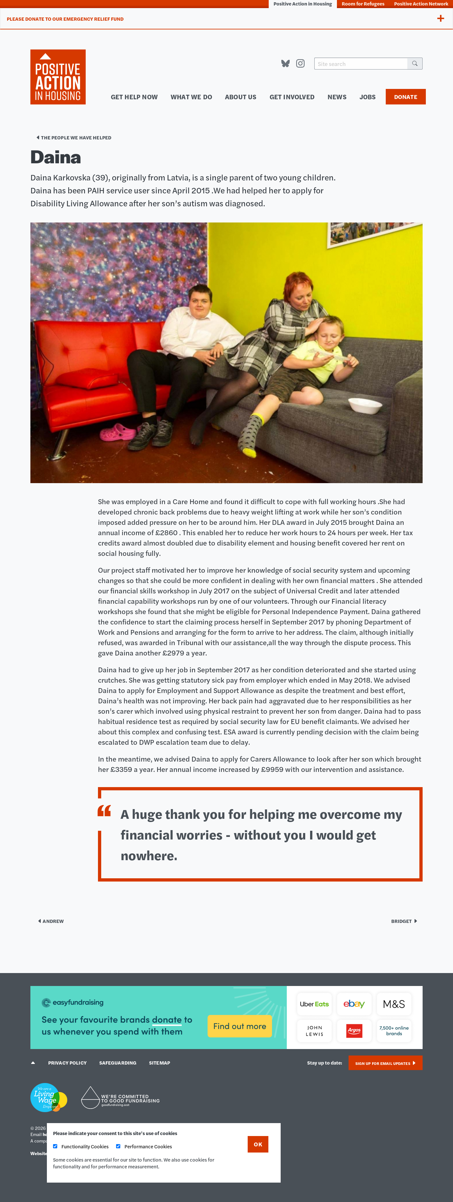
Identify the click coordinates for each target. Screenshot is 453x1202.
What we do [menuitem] (209, 96)
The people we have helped (73, 137)
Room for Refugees (363, 3)
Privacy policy (68, 1062)
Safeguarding (118, 1062)
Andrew (50, 920)
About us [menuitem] (253, 96)
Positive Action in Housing (303, 3)
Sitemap (160, 1062)
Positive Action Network (421, 3)
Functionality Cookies (81, 1146)
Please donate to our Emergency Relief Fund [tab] (65, 19)
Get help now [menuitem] (158, 96)
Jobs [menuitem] (369, 96)
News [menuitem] (341, 96)
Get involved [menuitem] (300, 96)
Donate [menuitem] (405, 97)
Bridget (404, 920)
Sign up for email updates (385, 1063)
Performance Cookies (144, 1146)
